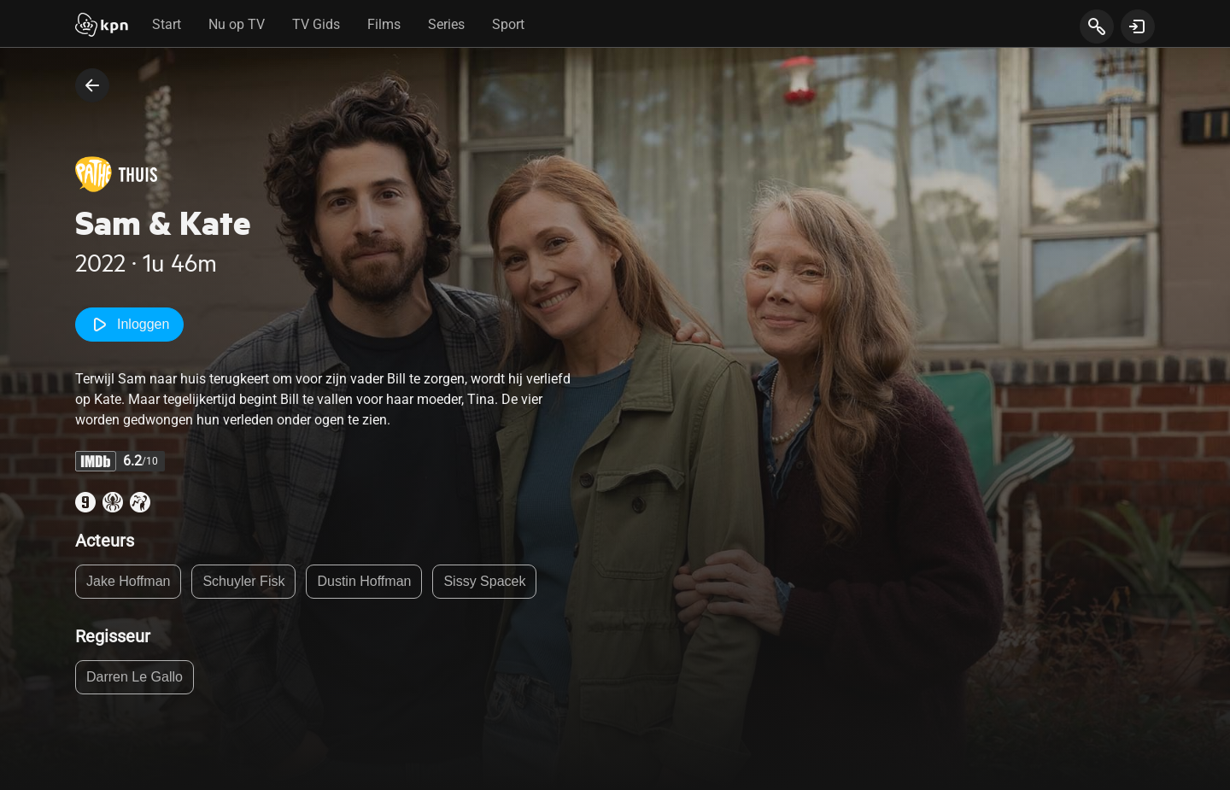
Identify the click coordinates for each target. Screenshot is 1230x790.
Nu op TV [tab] (236, 24)
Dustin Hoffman (364, 581)
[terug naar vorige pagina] (92, 85)
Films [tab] (384, 24)
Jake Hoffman (128, 581)
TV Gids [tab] (316, 24)
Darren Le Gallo (134, 677)
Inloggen (129, 324)
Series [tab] (446, 24)
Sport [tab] (508, 24)
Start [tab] (166, 24)
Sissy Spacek (484, 581)
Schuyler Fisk (243, 581)
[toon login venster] (1138, 26)
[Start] (102, 26)
